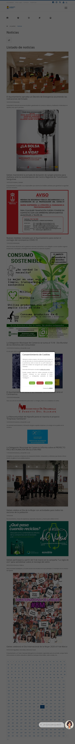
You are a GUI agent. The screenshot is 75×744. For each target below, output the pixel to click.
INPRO (51, 388)
